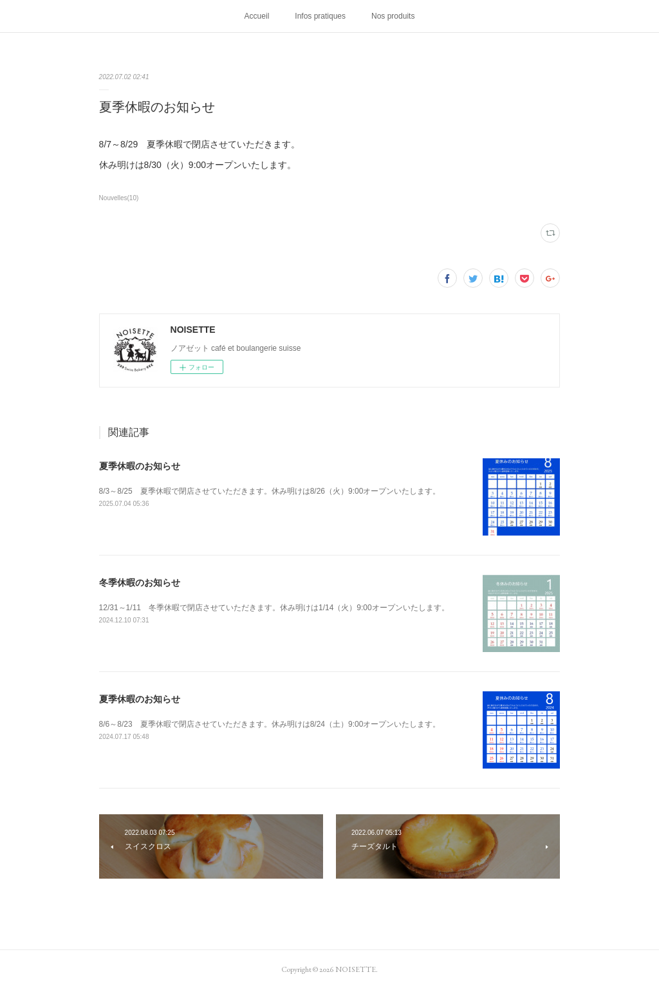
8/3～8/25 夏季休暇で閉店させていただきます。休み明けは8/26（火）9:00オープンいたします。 (270, 491)
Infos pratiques (320, 16)
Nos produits (392, 16)
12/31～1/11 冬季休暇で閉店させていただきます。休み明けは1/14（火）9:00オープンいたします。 (274, 607)
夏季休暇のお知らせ (139, 466)
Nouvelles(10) (119, 197)
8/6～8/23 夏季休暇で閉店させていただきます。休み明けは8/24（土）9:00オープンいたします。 (270, 724)
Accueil (257, 16)
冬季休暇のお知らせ (139, 582)
